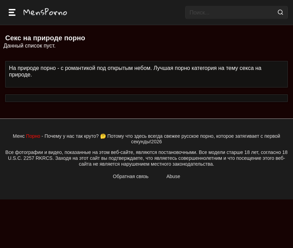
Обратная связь (130, 176)
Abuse (173, 176)
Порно (33, 136)
